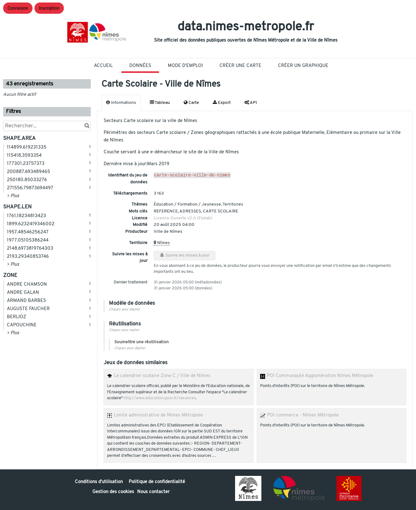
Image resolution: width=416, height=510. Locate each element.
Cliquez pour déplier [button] (124, 309)
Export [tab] (222, 102)
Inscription (49, 8)
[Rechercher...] (47, 126)
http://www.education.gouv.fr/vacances (160, 398)
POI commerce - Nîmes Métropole (303, 415)
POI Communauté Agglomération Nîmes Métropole (320, 375)
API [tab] (250, 102)
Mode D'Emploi (185, 66)
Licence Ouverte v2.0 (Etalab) (183, 218)
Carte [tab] (191, 102)
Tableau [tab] (160, 102)
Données (140, 66)
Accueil (103, 66)
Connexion (18, 8)
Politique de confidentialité (157, 482)
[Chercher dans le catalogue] (87, 126)
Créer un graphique (303, 66)
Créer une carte (240, 66)
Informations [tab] (121, 102)
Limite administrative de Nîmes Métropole (158, 415)
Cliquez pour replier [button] (124, 330)
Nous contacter (153, 492)
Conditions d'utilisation (99, 482)
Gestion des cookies (113, 492)
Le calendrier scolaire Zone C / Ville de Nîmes (162, 375)
